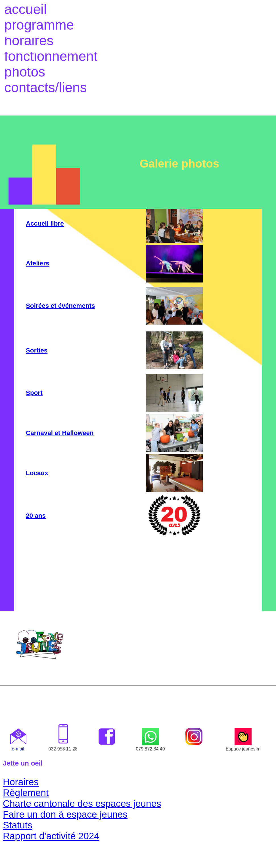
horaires (28, 40)
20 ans (36, 515)
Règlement (26, 792)
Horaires (21, 782)
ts (28, 825)
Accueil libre (45, 223)
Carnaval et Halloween (60, 432)
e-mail (18, 748)
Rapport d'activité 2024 (51, 836)
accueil (25, 9)
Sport (34, 392)
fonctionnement (50, 56)
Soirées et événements (60, 305)
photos (24, 71)
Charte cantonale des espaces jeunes (82, 803)
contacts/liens (45, 87)
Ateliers (37, 263)
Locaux (37, 473)
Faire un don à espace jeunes (65, 814)
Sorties (36, 350)
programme (39, 24)
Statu (14, 825)
